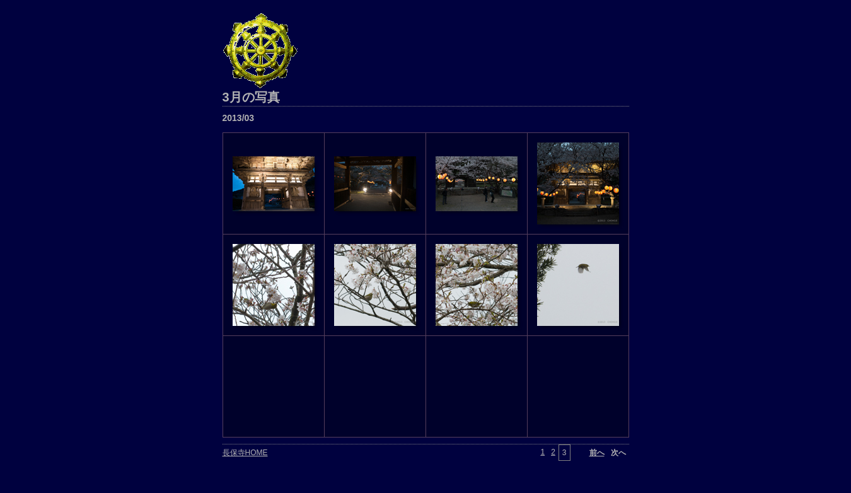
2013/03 (239, 118)
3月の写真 (251, 97)
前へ (597, 452)
